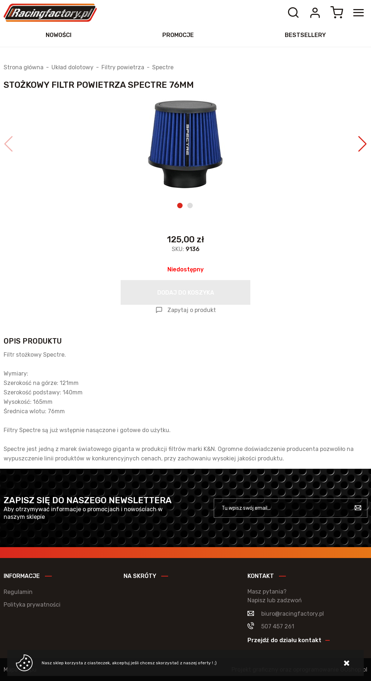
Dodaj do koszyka (185, 292)
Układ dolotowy (72, 67)
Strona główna (23, 67)
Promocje (178, 35)
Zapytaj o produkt (191, 310)
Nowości (58, 35)
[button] (8, 144)
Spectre (163, 67)
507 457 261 (277, 626)
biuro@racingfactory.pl (292, 613)
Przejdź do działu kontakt (284, 640)
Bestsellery (305, 35)
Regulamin (18, 591)
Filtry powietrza (122, 67)
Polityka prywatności (32, 604)
